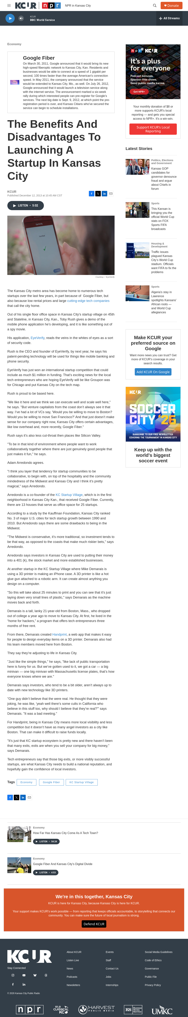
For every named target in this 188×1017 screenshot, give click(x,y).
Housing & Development (159, 245)
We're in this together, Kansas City (93, 896)
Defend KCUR (94, 924)
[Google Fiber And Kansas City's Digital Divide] (19, 865)
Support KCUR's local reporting (153, 129)
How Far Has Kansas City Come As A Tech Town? (65, 833)
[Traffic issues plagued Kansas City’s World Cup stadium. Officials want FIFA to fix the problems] (137, 250)
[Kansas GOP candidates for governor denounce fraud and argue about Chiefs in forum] (137, 167)
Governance (152, 968)
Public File (151, 977)
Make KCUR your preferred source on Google (153, 343)
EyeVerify (37, 338)
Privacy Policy (153, 985)
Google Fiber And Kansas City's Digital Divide (62, 864)
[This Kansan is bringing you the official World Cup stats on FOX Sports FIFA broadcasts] (137, 210)
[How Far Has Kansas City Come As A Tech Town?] (19, 834)
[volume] (21, 18)
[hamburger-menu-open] (9, 5)
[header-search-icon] (154, 5)
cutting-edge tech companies (88, 301)
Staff (108, 960)
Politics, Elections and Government (162, 162)
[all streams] (169, 18)
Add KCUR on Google (153, 372)
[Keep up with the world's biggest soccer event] (153, 414)
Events (110, 952)
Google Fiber (39, 58)
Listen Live (73, 960)
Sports (155, 203)
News (70, 968)
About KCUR (74, 952)
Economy (14, 44)
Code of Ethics (153, 960)
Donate (173, 6)
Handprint (59, 634)
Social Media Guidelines (158, 952)
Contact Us (112, 968)
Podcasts (72, 977)
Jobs (108, 977)
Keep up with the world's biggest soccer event (153, 455)
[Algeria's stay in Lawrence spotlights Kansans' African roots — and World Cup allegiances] (137, 293)
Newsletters (73, 985)
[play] (10, 18)
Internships (112, 985)
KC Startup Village (69, 495)
